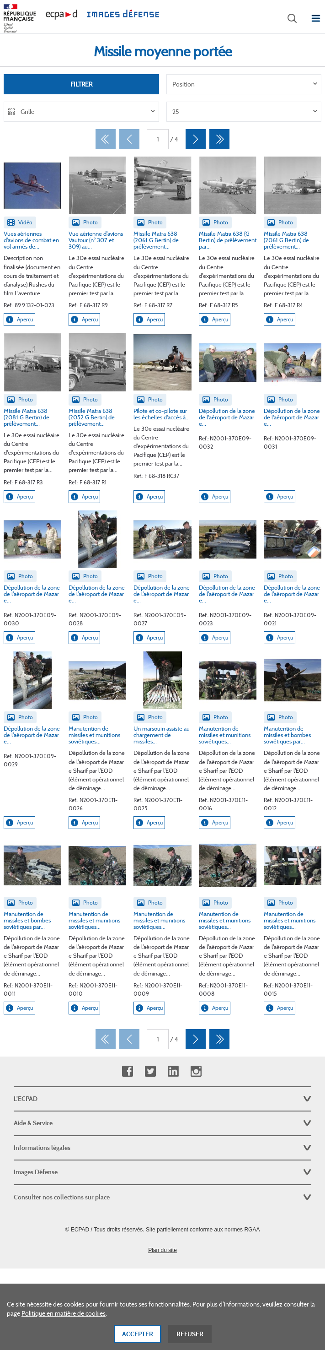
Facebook (127, 1071)
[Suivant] (196, 139)
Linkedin (173, 1071)
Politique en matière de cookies (63, 1323)
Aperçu (19, 319)
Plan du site (162, 1250)
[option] (244, 84)
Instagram (196, 1071)
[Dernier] (219, 139)
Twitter (150, 1071)
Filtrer (81, 84)
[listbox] (244, 84)
